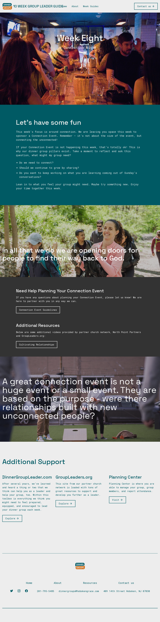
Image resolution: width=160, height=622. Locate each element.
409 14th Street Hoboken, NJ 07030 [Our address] (126, 591)
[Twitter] (11, 590)
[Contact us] (146, 6)
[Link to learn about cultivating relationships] (36, 344)
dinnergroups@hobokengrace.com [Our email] (79, 591)
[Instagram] (19, 590)
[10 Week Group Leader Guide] (32, 6)
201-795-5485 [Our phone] (45, 591)
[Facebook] (26, 590)
